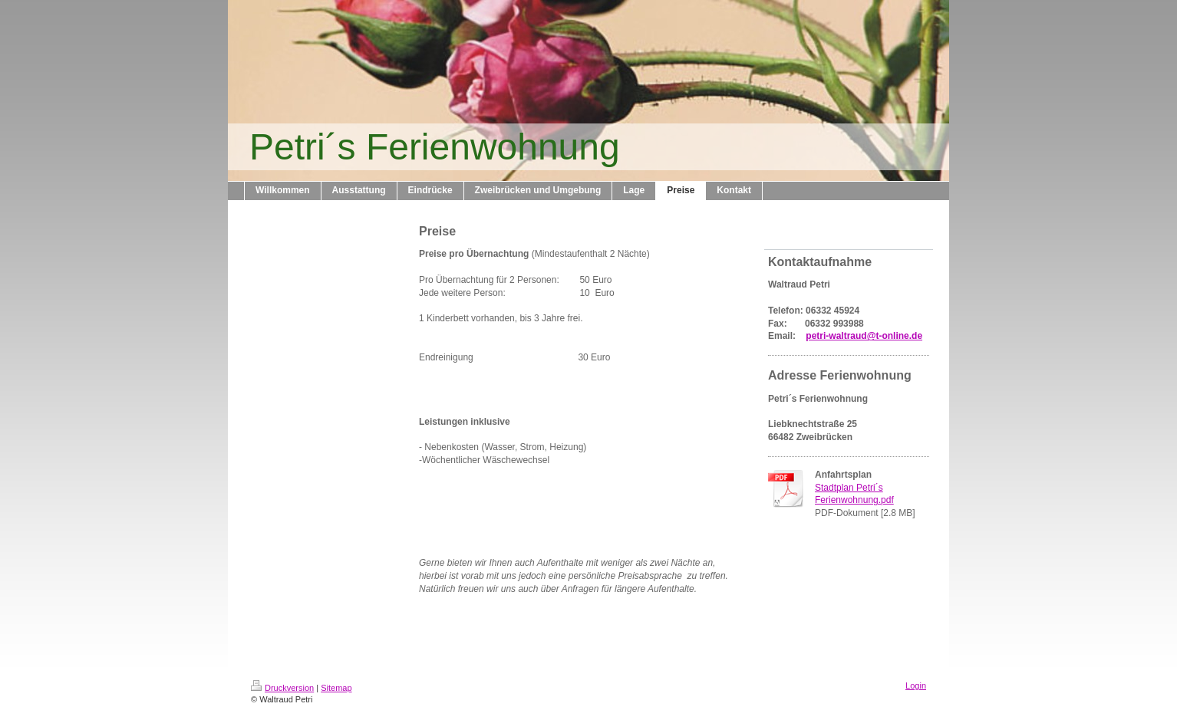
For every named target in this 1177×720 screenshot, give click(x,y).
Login (915, 685)
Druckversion (282, 687)
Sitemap (336, 687)
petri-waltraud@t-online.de (864, 335)
